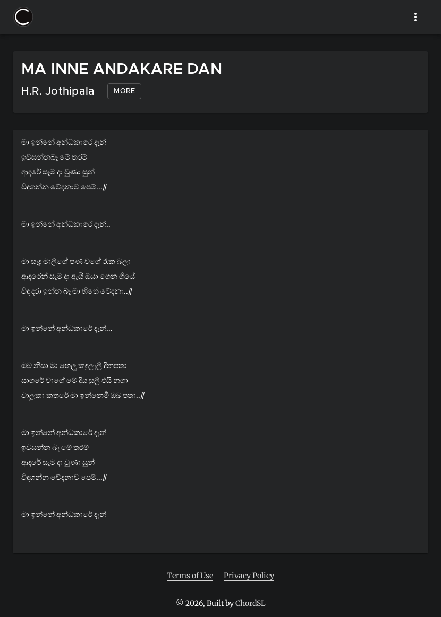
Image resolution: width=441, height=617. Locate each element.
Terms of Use (190, 575)
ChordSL (250, 603)
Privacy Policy (249, 575)
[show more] (415, 17)
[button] (23, 17)
